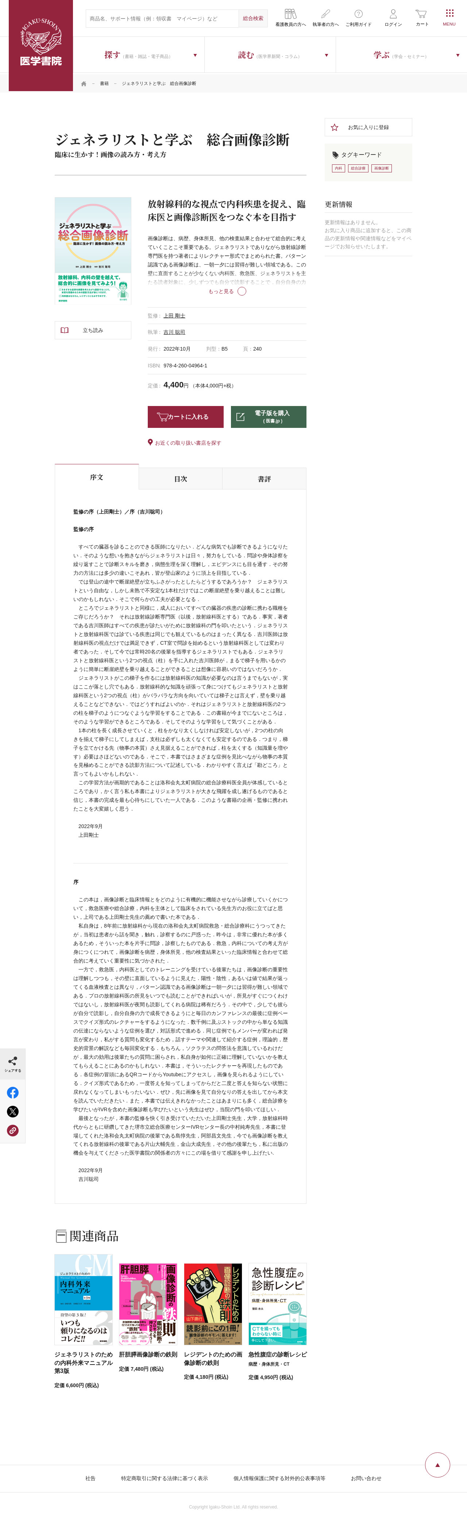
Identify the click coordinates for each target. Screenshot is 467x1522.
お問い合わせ (366, 1477)
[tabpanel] (93, 249)
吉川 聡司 (174, 330)
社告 (90, 1477)
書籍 (104, 82)
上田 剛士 (174, 314)
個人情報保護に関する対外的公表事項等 (279, 1477)
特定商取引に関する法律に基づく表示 (164, 1477)
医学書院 (41, 45)
